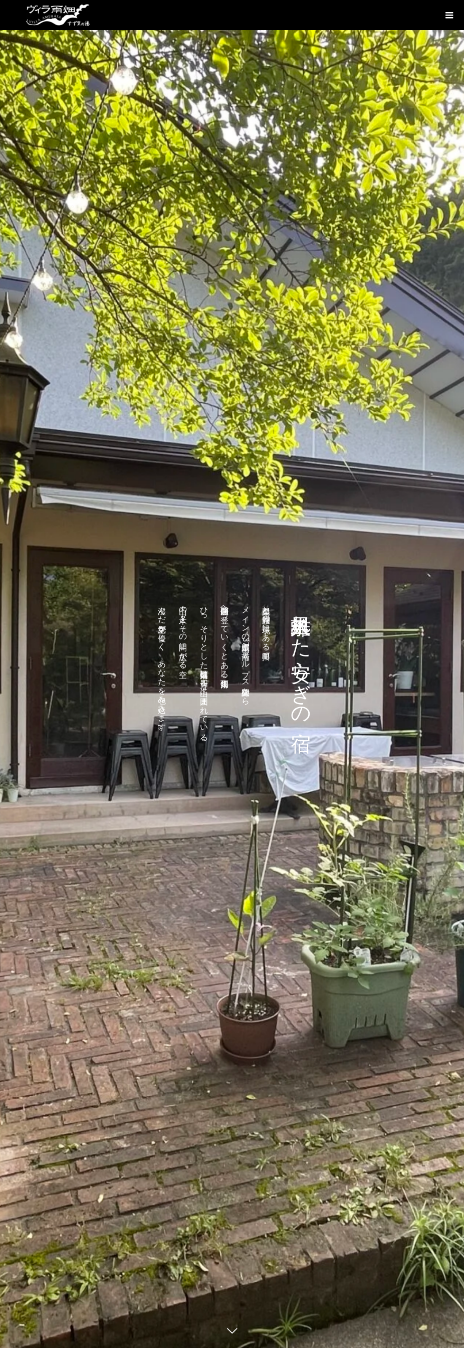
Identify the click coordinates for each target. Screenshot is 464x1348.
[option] (232, 674)
